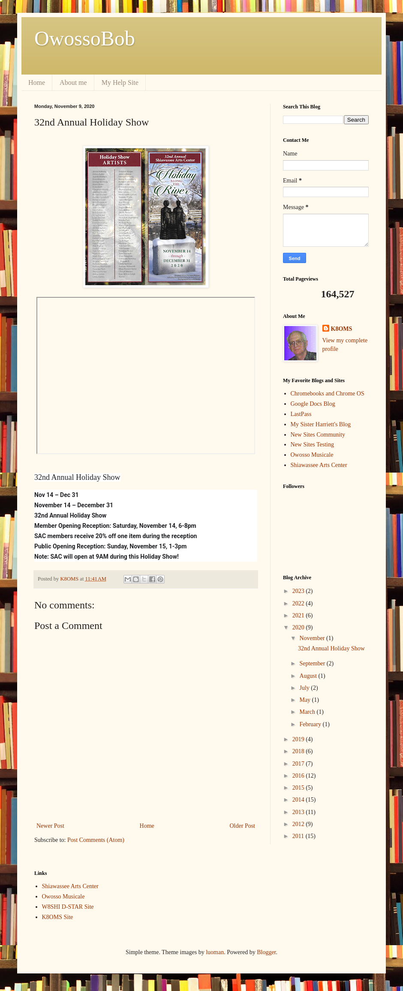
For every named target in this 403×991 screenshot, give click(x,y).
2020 (299, 627)
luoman (215, 952)
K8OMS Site (57, 917)
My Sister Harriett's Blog (321, 424)
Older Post (243, 826)
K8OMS (341, 329)
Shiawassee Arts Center (319, 465)
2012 (299, 824)
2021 (299, 615)
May (305, 700)
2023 (299, 591)
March (307, 712)
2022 (299, 603)
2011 (299, 836)
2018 (299, 751)
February (310, 724)
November (312, 638)
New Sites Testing (312, 444)
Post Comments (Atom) (95, 840)
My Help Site (120, 82)
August (308, 676)
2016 (299, 775)
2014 (299, 799)
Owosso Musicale (312, 455)
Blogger (266, 952)
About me (73, 82)
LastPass (301, 414)
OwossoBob (84, 38)
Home (36, 82)
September (312, 663)
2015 (299, 787)
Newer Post (50, 826)
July (305, 688)
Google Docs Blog (313, 404)
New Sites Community (318, 434)
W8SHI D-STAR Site (68, 907)
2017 (299, 763)
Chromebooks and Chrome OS (327, 393)
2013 (299, 812)
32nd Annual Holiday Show (331, 648)
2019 (299, 739)
